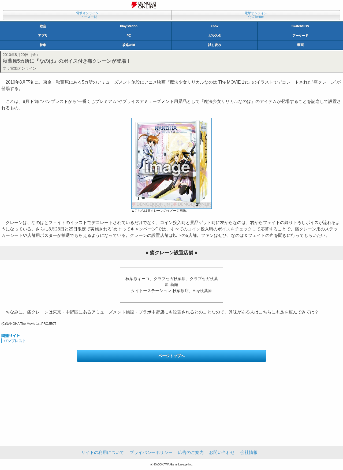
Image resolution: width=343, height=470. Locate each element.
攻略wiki (128, 45)
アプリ (43, 36)
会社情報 (249, 452)
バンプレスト (14, 341)
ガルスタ (214, 36)
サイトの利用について (102, 452)
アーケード (300, 36)
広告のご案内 (191, 452)
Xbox (214, 26)
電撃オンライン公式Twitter (256, 15)
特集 (43, 45)
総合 (43, 26)
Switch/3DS (300, 26)
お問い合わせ (222, 452)
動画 (300, 45)
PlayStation (128, 26)
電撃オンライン (23, 68)
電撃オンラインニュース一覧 (87, 15)
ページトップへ (171, 356)
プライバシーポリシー (151, 452)
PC (128, 36)
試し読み (214, 45)
